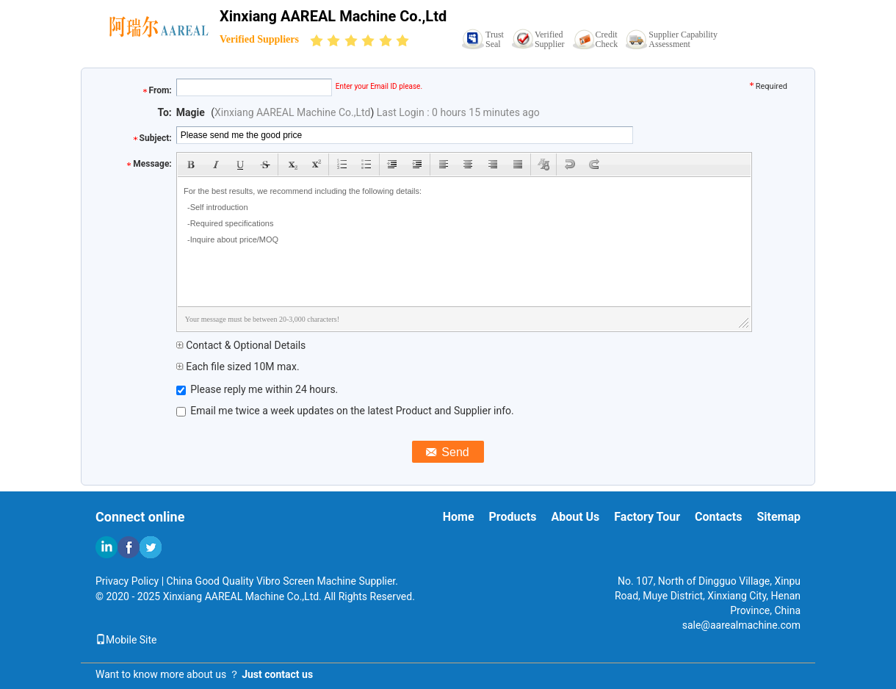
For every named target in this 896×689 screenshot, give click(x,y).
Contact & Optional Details (241, 345)
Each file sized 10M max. (238, 366)
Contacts (718, 517)
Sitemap (778, 517)
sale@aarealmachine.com (741, 625)
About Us (575, 517)
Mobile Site (126, 640)
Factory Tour (647, 517)
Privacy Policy (127, 581)
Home (458, 517)
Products (513, 517)
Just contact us (277, 674)
